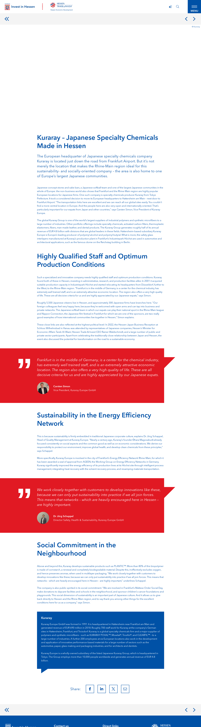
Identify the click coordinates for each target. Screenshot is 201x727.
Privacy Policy (29, 721)
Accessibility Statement (51, 721)
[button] (192, 8)
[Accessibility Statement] (166, 8)
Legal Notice (11, 721)
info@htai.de (61, 699)
